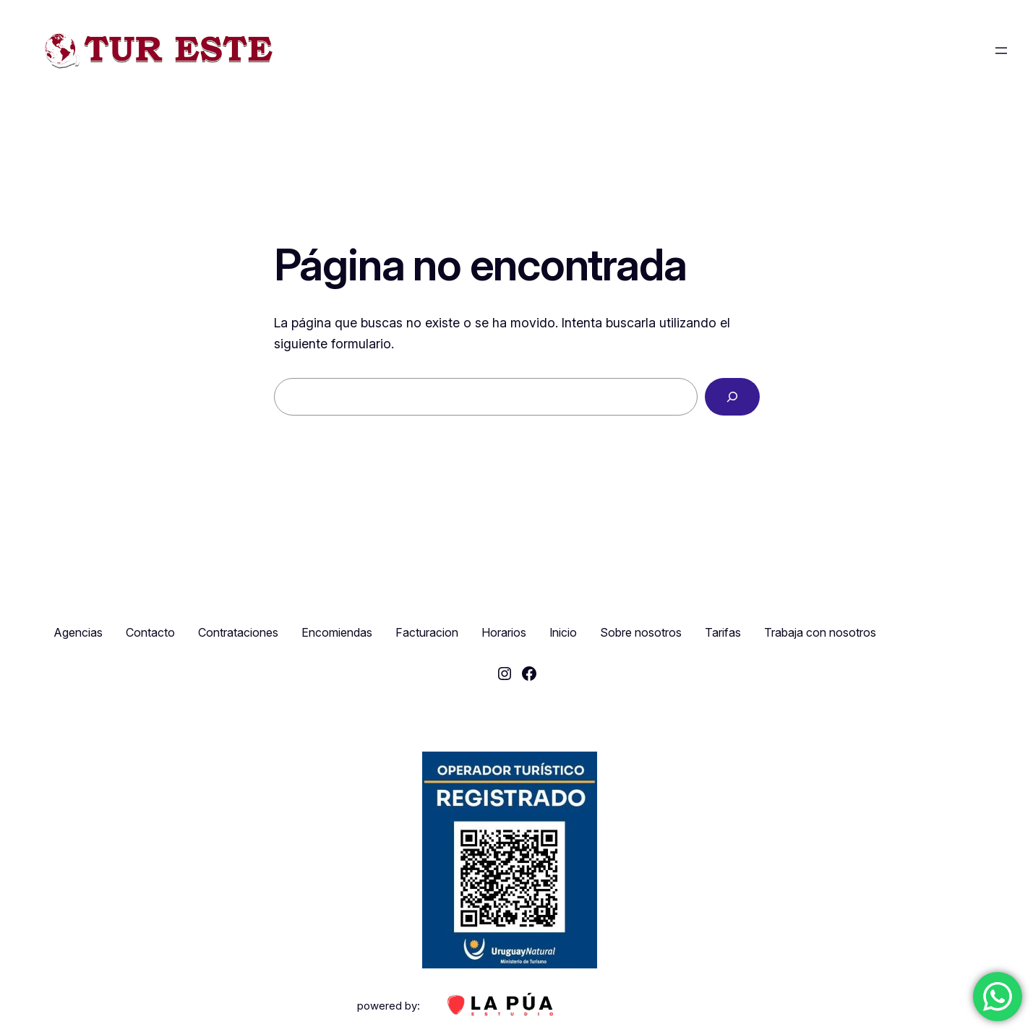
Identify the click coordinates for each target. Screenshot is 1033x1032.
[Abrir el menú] (1001, 50)
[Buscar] (732, 397)
